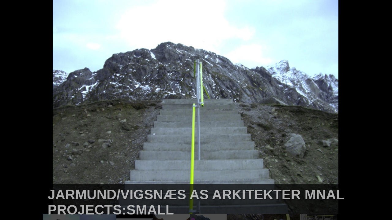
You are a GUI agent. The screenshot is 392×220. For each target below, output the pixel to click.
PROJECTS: (86, 210)
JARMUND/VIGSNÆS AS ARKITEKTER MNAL (195, 194)
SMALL (150, 210)
